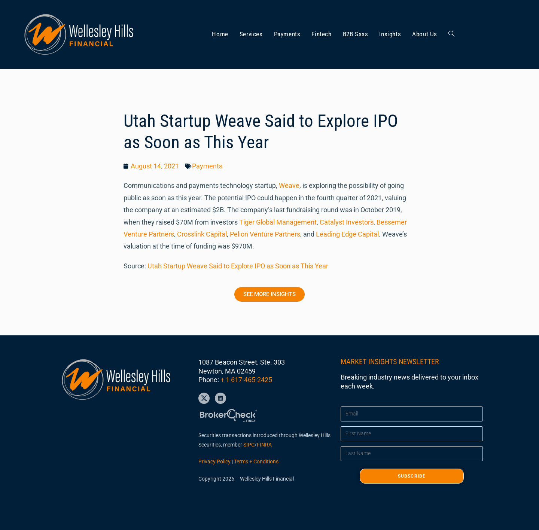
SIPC (249, 445)
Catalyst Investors (347, 222)
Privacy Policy (214, 461)
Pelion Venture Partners (265, 234)
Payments (207, 166)
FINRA (264, 445)
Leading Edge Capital (347, 234)
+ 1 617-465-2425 (246, 380)
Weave (289, 185)
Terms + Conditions (256, 461)
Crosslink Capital (202, 234)
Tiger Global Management (278, 222)
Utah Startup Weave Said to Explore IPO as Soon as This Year (237, 266)
